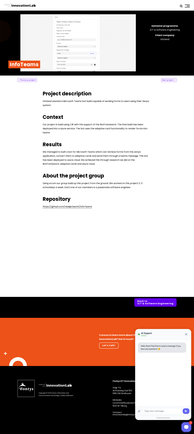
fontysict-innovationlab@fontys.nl (124, 413)
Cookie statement (67, 395)
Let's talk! (108, 345)
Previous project (28, 80)
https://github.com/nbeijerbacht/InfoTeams (67, 206)
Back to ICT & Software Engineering (155, 302)
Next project (168, 80)
